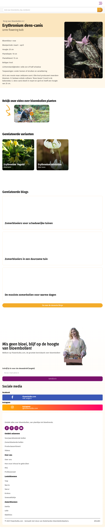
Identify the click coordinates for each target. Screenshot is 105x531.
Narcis (7, 489)
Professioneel (10, 476)
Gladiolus (8, 519)
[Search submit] (100, 10)
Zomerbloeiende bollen (14, 447)
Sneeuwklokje (10, 502)
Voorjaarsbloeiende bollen (15, 443)
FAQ (6, 472)
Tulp (6, 485)
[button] (101, 3)
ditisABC (97, 526)
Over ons (8, 464)
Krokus (7, 498)
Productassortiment (13, 451)
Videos (7, 455)
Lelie (6, 515)
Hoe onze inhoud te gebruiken (17, 468)
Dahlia (7, 511)
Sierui (7, 494)
